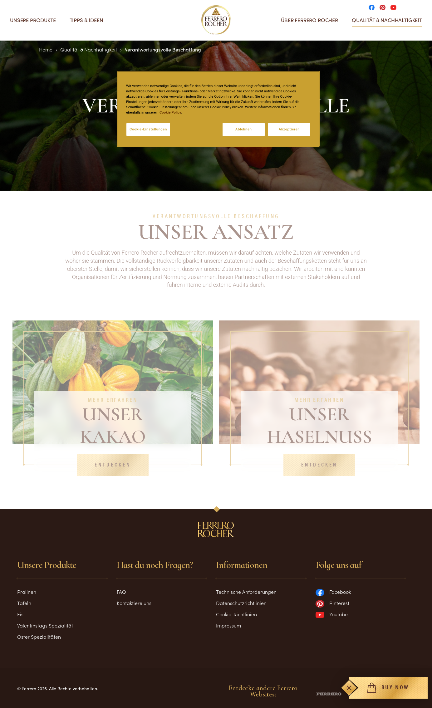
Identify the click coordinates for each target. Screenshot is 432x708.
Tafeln (24, 602)
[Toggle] (349, 688)
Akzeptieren (289, 129)
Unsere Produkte (33, 20)
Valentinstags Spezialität (45, 625)
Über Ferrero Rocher (309, 20)
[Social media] (373, 7)
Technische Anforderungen (246, 591)
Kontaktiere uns (134, 602)
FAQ (121, 591)
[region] (218, 109)
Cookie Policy (170, 112)
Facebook (333, 591)
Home (45, 49)
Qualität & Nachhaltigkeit (387, 20)
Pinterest (332, 602)
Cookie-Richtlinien (236, 614)
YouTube (332, 614)
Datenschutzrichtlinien (241, 602)
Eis (20, 614)
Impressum (228, 625)
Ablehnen (243, 129)
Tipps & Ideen (86, 20)
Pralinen (26, 591)
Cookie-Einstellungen (148, 129)
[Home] (216, 20)
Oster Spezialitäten (39, 636)
